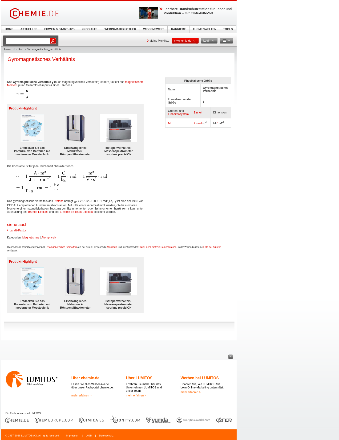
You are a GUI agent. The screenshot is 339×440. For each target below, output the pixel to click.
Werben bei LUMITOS (200, 378)
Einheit (198, 112)
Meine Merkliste (159, 40)
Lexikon (18, 49)
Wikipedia (112, 247)
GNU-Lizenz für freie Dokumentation (157, 247)
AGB (89, 435)
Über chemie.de (85, 378)
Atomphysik (48, 237)
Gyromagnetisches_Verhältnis (61, 247)
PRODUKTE (89, 29)
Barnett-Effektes (38, 212)
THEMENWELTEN (204, 29)
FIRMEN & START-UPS (59, 29)
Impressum (72, 435)
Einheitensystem (178, 114)
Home (7, 49)
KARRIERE (178, 29)
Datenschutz (106, 435)
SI (169, 123)
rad (200, 123)
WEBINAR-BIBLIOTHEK (120, 29)
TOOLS (228, 29)
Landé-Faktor (17, 230)
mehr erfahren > (81, 395)
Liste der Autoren (212, 247)
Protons (58, 201)
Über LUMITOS (139, 378)
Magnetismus (30, 237)
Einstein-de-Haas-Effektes (76, 212)
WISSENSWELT (153, 29)
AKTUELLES (28, 29)
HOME (9, 29)
